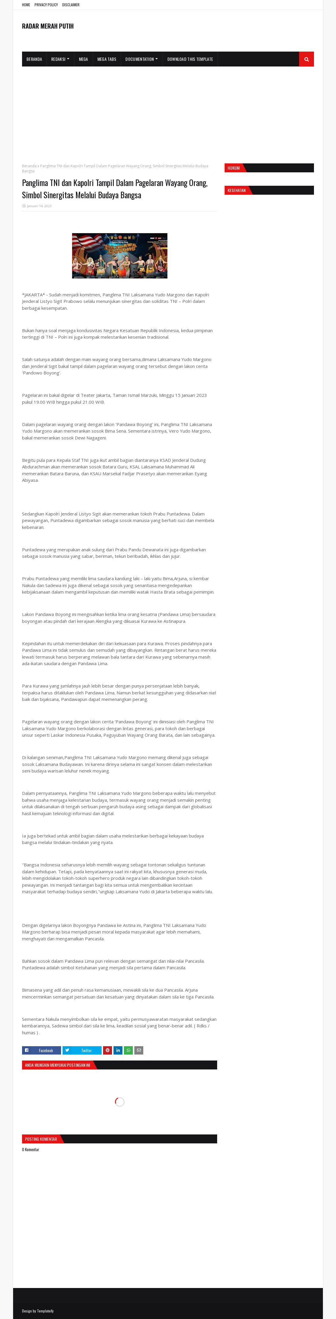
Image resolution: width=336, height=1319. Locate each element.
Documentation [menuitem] (139, 59)
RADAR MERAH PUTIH (48, 25)
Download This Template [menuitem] (190, 59)
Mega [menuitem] (83, 59)
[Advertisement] (168, 111)
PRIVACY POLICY (46, 4)
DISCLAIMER (71, 4)
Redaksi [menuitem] (58, 59)
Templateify (45, 1310)
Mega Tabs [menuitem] (106, 59)
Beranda (29, 165)
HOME (26, 4)
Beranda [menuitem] (34, 59)
